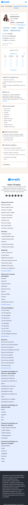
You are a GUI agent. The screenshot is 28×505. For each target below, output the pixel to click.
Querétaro (4, 447)
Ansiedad (3, 270)
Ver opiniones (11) (21, 24)
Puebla (3, 439)
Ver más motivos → (6, 296)
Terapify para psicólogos (7, 238)
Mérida (3, 450)
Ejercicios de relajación (7, 346)
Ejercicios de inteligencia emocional (10, 341)
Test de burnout (5, 309)
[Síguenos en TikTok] (15, 187)
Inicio (2, 6)
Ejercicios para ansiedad (7, 351)
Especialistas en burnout (7, 393)
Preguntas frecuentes (6, 209)
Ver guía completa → (7, 262)
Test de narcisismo (6, 322)
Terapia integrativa (6, 426)
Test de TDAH (5, 320)
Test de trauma (5, 301)
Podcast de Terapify (6, 201)
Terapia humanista (6, 424)
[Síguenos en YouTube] (21, 187)
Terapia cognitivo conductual (8, 419)
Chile (2, 411)
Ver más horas (14, 61)
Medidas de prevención (7, 257)
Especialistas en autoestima (8, 377)
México (3, 401)
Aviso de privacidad (6, 217)
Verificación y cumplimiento (8, 259)
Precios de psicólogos (7, 206)
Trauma (3, 290)
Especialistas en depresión (8, 369)
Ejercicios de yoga (5, 356)
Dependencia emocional (7, 293)
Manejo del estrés (6, 280)
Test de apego (5, 314)
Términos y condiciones (7, 219)
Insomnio (3, 288)
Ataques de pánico (6, 275)
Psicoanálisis (4, 429)
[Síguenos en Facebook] (6, 187)
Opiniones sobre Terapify (7, 204)
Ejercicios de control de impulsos (9, 336)
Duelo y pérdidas (5, 285)
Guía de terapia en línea (7, 198)
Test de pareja (5, 317)
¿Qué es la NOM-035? (7, 244)
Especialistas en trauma (7, 380)
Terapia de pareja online (7, 230)
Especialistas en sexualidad (8, 390)
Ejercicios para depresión (7, 354)
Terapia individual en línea (7, 227)
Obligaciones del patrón (7, 249)
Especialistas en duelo (7, 382)
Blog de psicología (5, 196)
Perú (2, 408)
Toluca (3, 452)
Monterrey (4, 442)
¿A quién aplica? (5, 246)
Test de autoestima (6, 312)
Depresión (4, 272)
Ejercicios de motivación (7, 343)
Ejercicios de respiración (7, 349)
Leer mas (4, 92)
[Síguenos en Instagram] (18, 187)
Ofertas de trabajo (6, 214)
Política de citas (5, 211)
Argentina (3, 406)
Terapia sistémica (5, 421)
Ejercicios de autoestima (7, 333)
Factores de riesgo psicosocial (9, 251)
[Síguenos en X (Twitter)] (9, 187)
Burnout (3, 283)
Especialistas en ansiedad (7, 367)
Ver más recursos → (6, 359)
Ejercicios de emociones (7, 338)
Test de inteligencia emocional (9, 325)
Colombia (3, 403)
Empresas (3, 233)
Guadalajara (4, 445)
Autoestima (4, 277)
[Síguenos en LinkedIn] (12, 187)
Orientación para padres (7, 235)
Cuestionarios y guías (6, 254)
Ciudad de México (5, 437)
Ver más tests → (5, 327)
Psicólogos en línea (6, 225)
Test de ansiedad (5, 307)
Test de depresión (6, 304)
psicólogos (9, 6)
